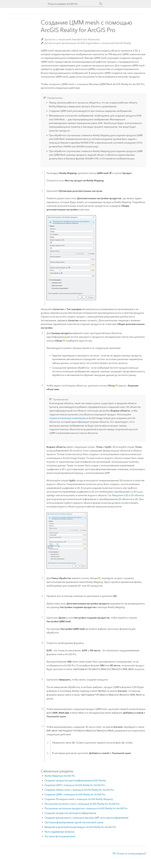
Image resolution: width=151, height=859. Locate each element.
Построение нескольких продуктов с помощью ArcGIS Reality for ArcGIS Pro (86, 808)
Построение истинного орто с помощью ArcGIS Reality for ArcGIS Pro (82, 803)
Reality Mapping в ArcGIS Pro (60, 775)
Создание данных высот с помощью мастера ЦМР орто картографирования (86, 817)
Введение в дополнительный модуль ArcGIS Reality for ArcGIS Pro (80, 827)
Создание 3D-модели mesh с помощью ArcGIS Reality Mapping (79, 799)
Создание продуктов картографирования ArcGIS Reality (75, 780)
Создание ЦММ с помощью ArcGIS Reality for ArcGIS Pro (75, 794)
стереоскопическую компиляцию (67, 418)
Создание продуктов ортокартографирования (70, 813)
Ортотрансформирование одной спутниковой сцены (74, 822)
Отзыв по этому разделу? (131, 853)
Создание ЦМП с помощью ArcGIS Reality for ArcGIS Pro (75, 785)
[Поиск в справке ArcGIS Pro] (72, 3)
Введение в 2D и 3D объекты (128, 495)
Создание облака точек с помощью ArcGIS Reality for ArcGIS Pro (79, 789)
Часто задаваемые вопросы (59, 831)
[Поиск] (100, 3)
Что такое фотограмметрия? (60, 836)
